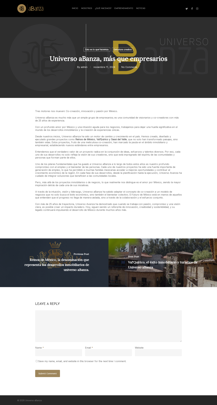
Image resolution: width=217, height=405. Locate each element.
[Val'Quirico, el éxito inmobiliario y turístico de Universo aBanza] (162, 262)
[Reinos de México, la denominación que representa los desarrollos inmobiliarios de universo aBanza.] (54, 262)
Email (89, 347)
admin (84, 67)
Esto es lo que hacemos (96, 49)
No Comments (129, 67)
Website (139, 347)
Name (39, 347)
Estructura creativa (123, 49)
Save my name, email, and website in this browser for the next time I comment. (82, 361)
